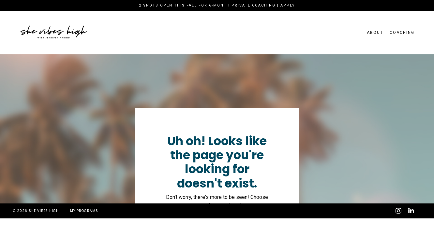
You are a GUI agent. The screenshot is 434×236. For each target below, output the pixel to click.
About (375, 32)
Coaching (402, 32)
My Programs (84, 210)
